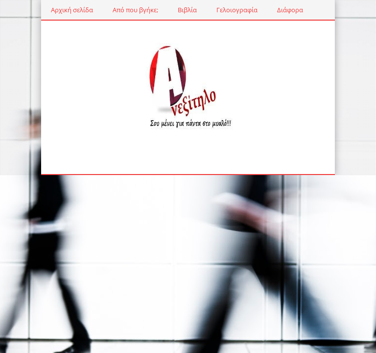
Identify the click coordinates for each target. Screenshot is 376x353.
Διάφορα (290, 9)
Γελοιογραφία (237, 9)
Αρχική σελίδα (72, 9)
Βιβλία (187, 9)
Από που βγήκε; (135, 9)
